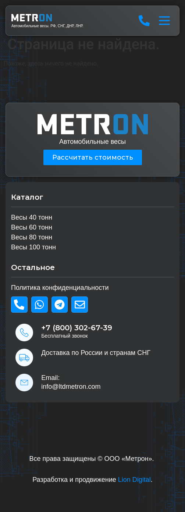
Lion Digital (134, 479)
